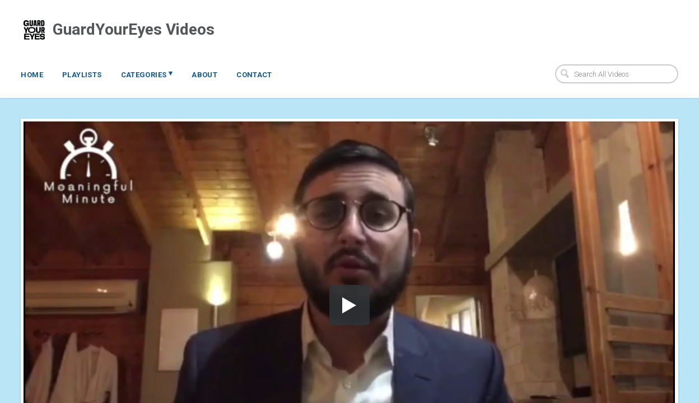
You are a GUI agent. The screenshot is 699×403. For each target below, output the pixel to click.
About (204, 75)
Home (32, 75)
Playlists (82, 75)
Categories (147, 74)
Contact (254, 75)
